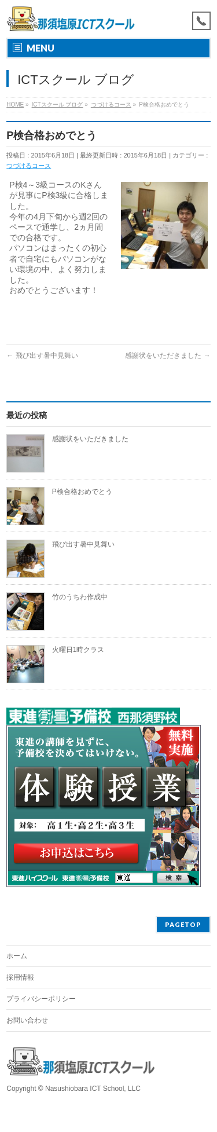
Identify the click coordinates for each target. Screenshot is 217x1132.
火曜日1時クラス (78, 650)
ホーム (16, 956)
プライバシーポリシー (41, 999)
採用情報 (20, 977)
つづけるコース (28, 165)
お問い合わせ (27, 1020)
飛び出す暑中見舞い (42, 355)
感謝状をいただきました (167, 355)
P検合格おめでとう (82, 492)
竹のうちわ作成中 (80, 597)
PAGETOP (183, 924)
